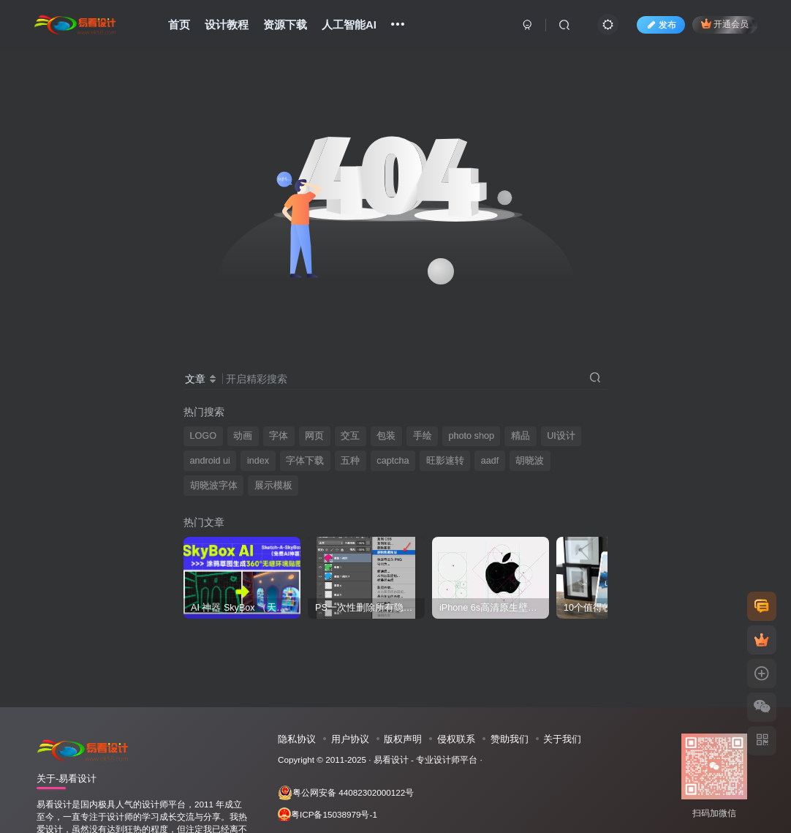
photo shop (471, 436)
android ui (210, 461)
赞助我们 (510, 739)
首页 (179, 24)
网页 (314, 436)
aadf (490, 461)
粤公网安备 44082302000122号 (346, 792)
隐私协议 (297, 739)
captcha (392, 461)
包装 (386, 436)
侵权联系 (456, 739)
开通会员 (725, 23)
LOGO (203, 436)
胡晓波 (529, 461)
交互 (350, 436)
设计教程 (227, 24)
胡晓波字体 (214, 485)
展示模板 (273, 485)
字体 (278, 436)
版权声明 (403, 739)
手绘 (422, 436)
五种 (350, 461)
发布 (661, 25)
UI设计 (561, 436)
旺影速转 (445, 461)
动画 (242, 436)
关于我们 (562, 739)
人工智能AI (349, 24)
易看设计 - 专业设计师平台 (425, 759)
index (258, 461)
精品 (520, 436)
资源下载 (285, 24)
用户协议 (350, 739)
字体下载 (305, 461)
